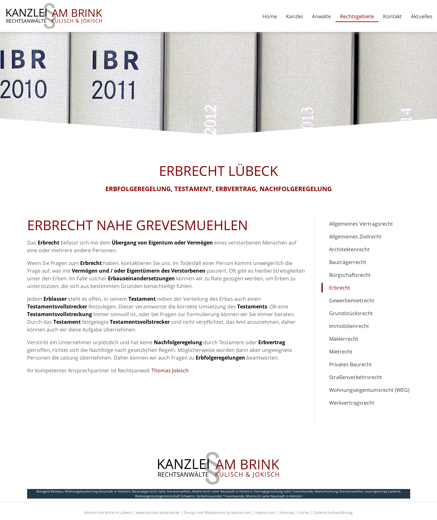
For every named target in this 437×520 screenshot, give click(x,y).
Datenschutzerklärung (333, 512)
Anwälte (321, 16)
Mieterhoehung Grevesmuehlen (339, 491)
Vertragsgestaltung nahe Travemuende (283, 491)
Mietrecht (340, 351)
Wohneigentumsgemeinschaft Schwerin (165, 496)
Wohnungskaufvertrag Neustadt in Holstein (98, 491)
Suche (303, 512)
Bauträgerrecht (347, 262)
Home (269, 16)
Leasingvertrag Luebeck (382, 491)
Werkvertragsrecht (351, 402)
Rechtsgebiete (357, 16)
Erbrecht (339, 287)
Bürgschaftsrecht (350, 274)
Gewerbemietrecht (351, 300)
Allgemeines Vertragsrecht (361, 223)
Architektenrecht (349, 249)
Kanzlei (294, 16)
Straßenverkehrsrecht (355, 377)
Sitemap (286, 512)
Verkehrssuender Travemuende (220, 496)
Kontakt (392, 16)
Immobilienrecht (349, 326)
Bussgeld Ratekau (49, 491)
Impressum (265, 512)
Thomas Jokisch (170, 370)
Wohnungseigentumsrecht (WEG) (369, 389)
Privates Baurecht (350, 364)
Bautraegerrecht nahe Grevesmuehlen (161, 491)
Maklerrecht (343, 338)
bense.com (241, 512)
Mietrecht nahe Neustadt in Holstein (274, 496)
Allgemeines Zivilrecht (355, 236)
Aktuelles (422, 16)
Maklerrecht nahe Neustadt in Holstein (222, 491)
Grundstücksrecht (351, 313)
